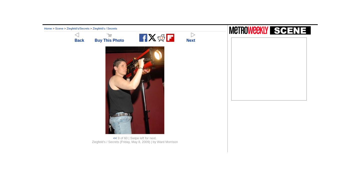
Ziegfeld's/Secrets (78, 28)
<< (115, 138)
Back (79, 38)
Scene (59, 28)
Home (48, 28)
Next (190, 38)
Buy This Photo (109, 38)
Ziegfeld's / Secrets (105, 28)
